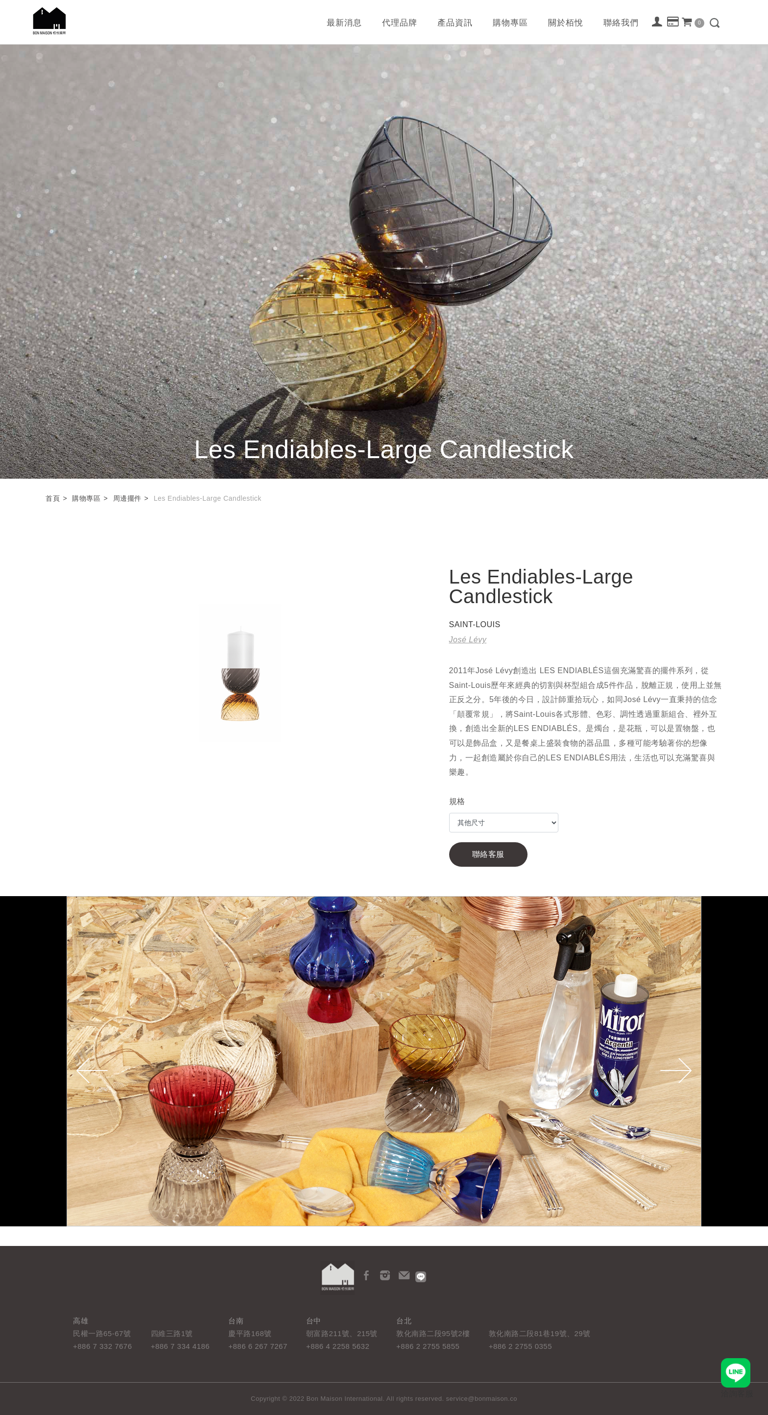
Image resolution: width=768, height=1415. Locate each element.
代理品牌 (399, 22)
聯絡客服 (488, 854)
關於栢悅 (565, 22)
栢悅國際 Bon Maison (49, 21)
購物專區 (510, 22)
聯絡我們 (621, 22)
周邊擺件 (127, 498)
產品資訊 (455, 22)
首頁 (53, 498)
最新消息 (344, 22)
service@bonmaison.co (481, 1398)
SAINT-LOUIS (475, 624)
